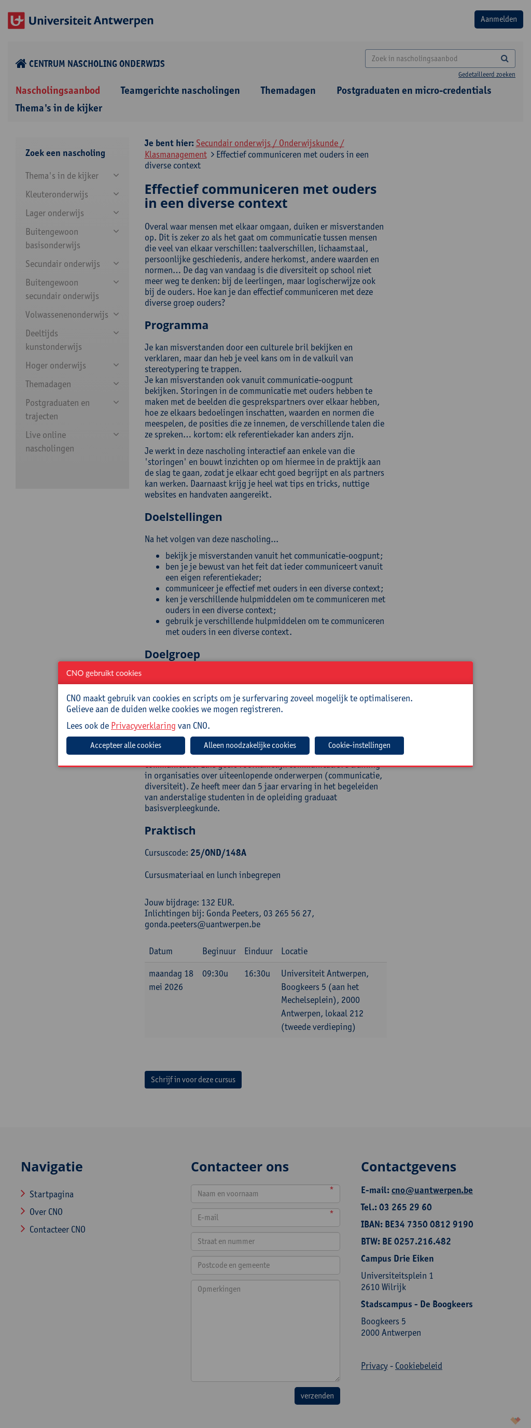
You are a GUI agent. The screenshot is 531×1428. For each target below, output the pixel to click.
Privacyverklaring (143, 725)
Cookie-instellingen (359, 745)
